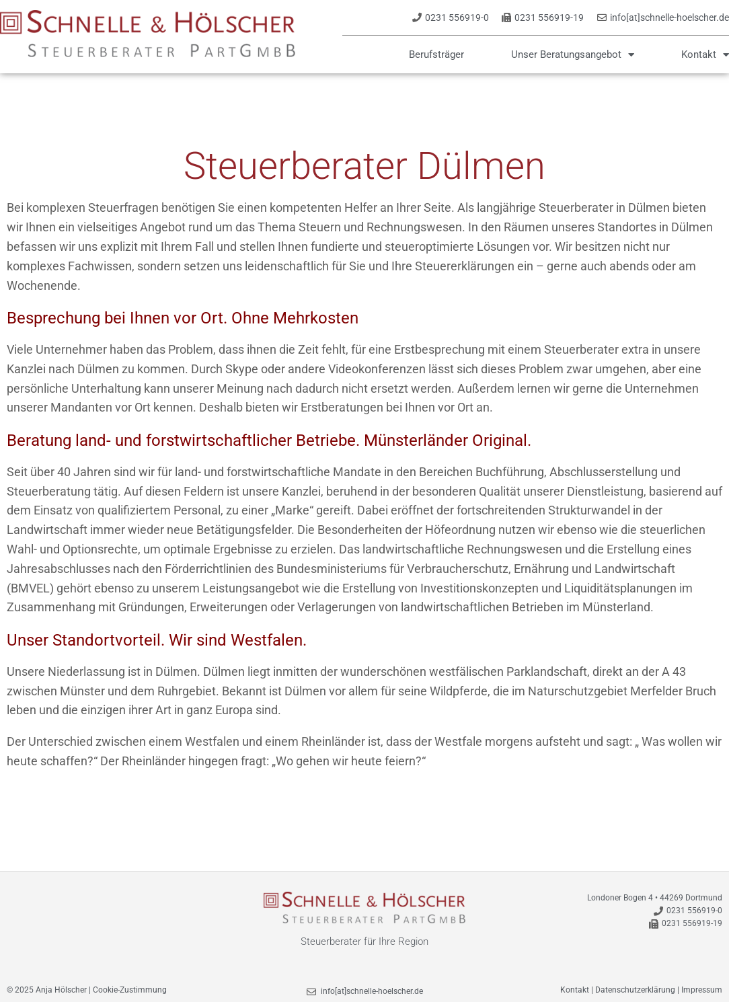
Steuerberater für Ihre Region (364, 941)
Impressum (701, 990)
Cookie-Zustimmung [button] (130, 990)
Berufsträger (436, 54)
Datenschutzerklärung (635, 990)
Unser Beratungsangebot (572, 54)
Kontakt (705, 54)
